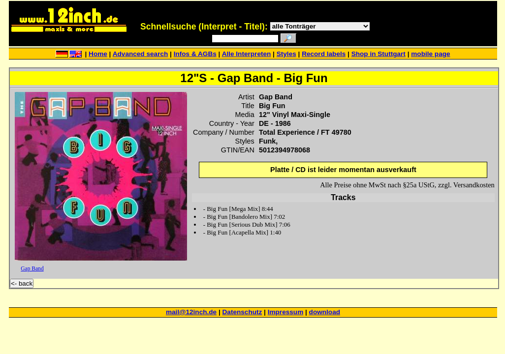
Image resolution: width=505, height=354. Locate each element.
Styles (286, 54)
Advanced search (140, 54)
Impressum (286, 312)
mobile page (430, 54)
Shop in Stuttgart (378, 54)
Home (98, 54)
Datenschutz (242, 312)
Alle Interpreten (246, 54)
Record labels (324, 54)
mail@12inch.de (191, 312)
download (324, 312)
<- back (21, 283)
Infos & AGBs (195, 54)
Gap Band (32, 268)
